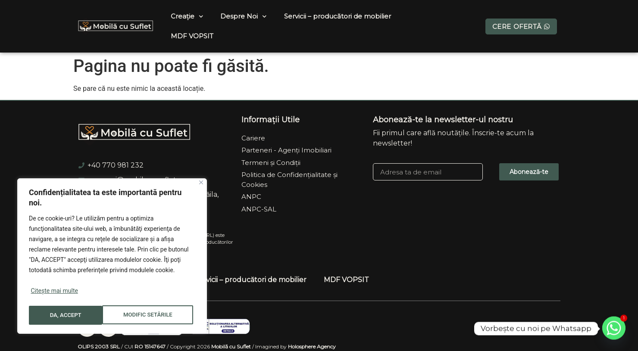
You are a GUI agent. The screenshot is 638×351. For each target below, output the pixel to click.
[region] (112, 257)
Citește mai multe (54, 293)
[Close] (201, 185)
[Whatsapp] (613, 328)
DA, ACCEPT (159, 315)
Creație (187, 16)
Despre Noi (243, 16)
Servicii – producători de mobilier (337, 16)
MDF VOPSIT (192, 36)
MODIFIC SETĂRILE (74, 315)
